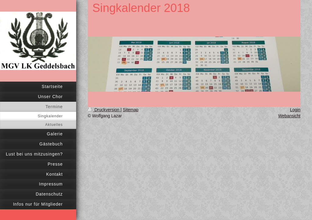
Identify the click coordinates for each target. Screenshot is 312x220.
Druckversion (104, 109)
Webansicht (289, 115)
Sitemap (130, 109)
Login (295, 109)
